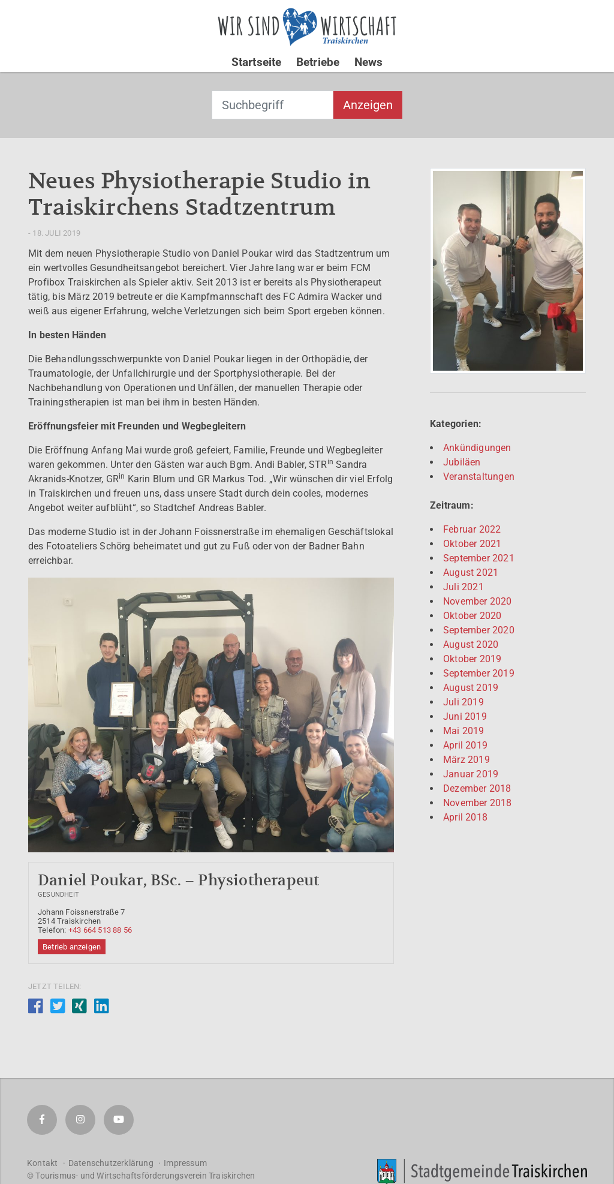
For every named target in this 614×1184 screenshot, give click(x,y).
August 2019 (470, 687)
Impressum (185, 1163)
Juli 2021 (463, 587)
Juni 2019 (465, 716)
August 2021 (470, 572)
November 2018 (477, 803)
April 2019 (465, 745)
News (368, 62)
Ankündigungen (477, 447)
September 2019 (478, 673)
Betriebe (318, 62)
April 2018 (465, 817)
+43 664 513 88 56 (100, 929)
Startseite (256, 62)
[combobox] (272, 105)
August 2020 (470, 644)
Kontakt (42, 1163)
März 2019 (466, 759)
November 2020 (477, 601)
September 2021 (478, 558)
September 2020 (478, 630)
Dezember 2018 (477, 788)
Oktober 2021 (472, 543)
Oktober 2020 (472, 615)
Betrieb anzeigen (72, 946)
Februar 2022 (472, 529)
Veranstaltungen (478, 476)
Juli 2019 (463, 702)
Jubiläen (462, 462)
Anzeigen (368, 105)
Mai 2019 (463, 731)
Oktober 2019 (472, 659)
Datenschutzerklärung (111, 1163)
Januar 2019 (470, 774)
